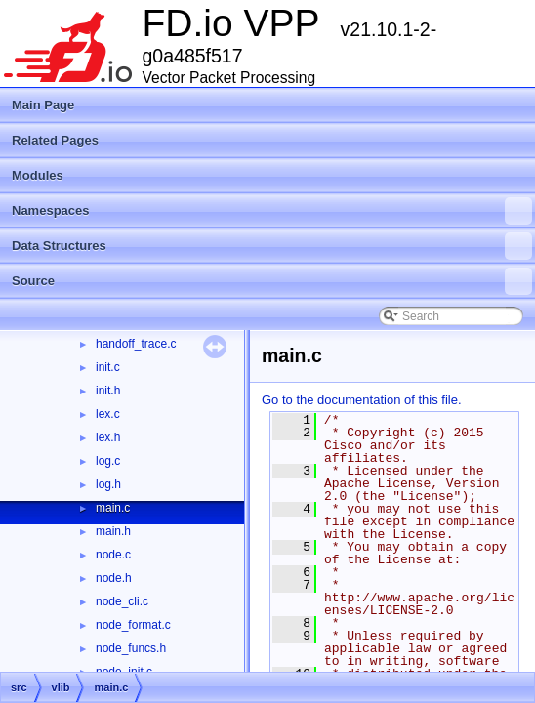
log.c (108, 461)
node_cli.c (122, 601)
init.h (108, 390)
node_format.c (133, 625)
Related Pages (55, 140)
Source (272, 281)
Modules (37, 175)
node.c (113, 554)
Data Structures (272, 246)
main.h (113, 531)
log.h (108, 484)
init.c (108, 367)
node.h (114, 578)
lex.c (108, 414)
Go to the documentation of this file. (362, 400)
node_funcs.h (131, 648)
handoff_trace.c (136, 344)
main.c (113, 508)
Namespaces (272, 211)
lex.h (108, 437)
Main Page (43, 105)
